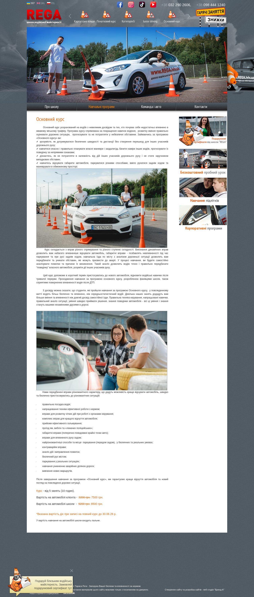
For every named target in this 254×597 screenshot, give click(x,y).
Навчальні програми (101, 106)
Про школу (52, 106)
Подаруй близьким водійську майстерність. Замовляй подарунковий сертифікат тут (53, 584)
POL (51, 3)
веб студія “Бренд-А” (213, 589)
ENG (41, 3)
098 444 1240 (210, 5)
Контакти (200, 106)
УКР (31, 3)
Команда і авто (151, 106)
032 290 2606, (176, 5)
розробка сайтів (193, 589)
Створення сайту (173, 589)
